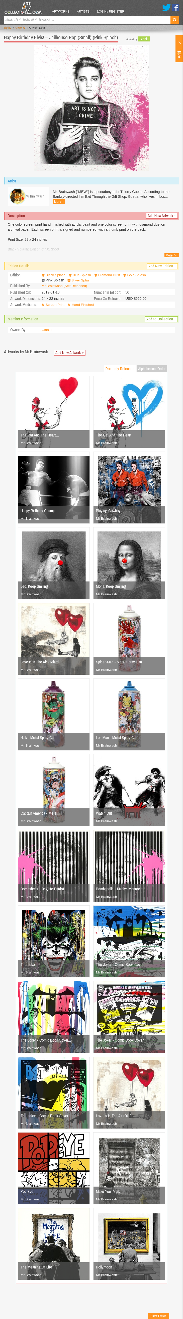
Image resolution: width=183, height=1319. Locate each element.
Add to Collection (161, 320)
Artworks (62, 11)
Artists (85, 11)
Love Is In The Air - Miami (40, 663)
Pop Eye (27, 1192)
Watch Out (104, 814)
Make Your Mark (108, 1192)
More (59, 201)
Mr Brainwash (31, 444)
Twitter (166, 7)
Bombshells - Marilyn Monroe (118, 890)
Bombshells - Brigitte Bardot (42, 890)
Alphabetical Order (152, 369)
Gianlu (144, 39)
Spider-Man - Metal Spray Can (119, 663)
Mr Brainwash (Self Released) (65, 287)
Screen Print (55, 306)
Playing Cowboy (108, 511)
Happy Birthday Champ (38, 511)
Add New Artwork (162, 217)
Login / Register (113, 11)
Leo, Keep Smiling (34, 587)
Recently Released (120, 369)
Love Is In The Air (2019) (114, 1116)
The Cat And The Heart (113, 436)
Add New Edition (162, 267)
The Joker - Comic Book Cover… (121, 965)
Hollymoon (104, 1268)
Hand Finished (83, 306)
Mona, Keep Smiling (111, 587)
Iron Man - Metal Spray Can (116, 738)
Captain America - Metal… (40, 814)
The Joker (28, 965)
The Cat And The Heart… (40, 436)
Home (7, 27)
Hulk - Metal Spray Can (38, 738)
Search (174, 20)
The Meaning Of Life (36, 1268)
